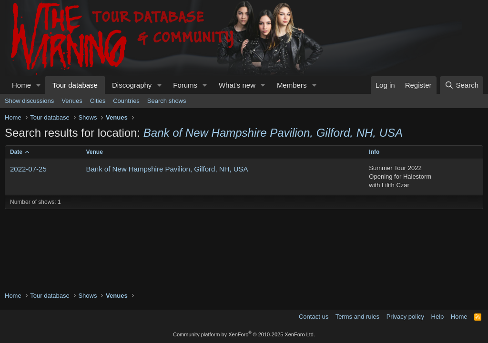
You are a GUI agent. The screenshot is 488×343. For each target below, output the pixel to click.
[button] (38, 85)
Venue (94, 152)
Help (437, 316)
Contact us (313, 316)
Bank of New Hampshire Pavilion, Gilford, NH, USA (167, 169)
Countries (126, 100)
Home (21, 85)
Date (16, 152)
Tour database (75, 85)
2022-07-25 (28, 169)
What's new (237, 85)
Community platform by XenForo (244, 334)
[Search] (461, 85)
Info (374, 152)
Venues (71, 100)
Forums (185, 85)
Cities (98, 100)
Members (292, 85)
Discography (132, 85)
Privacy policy (405, 316)
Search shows (166, 100)
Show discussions (29, 100)
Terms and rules (357, 316)
